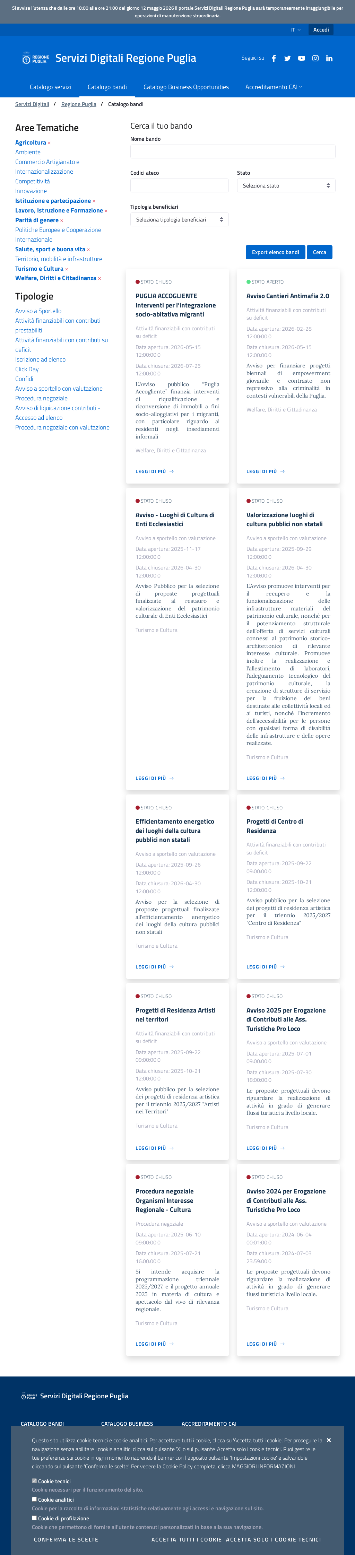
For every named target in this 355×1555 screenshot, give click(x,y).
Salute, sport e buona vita (50, 249)
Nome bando (145, 138)
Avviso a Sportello (38, 310)
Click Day (27, 369)
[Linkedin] (327, 57)
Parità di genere (37, 220)
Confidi (24, 378)
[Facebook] (271, 57)
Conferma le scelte (66, 1539)
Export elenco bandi (275, 252)
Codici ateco (144, 172)
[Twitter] (285, 57)
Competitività (32, 181)
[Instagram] (313, 57)
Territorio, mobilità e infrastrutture (58, 258)
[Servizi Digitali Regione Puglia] (113, 58)
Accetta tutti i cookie (186, 1539)
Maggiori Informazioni (263, 1466)
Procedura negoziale (41, 398)
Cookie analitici (56, 1499)
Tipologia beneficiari (154, 206)
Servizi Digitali (32, 104)
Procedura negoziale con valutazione (62, 427)
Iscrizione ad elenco (40, 359)
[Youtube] (299, 57)
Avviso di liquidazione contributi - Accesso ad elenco (58, 412)
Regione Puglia (78, 104)
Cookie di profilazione (63, 1518)
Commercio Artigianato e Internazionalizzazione (47, 166)
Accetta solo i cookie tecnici (273, 1539)
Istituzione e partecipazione (53, 200)
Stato (243, 172)
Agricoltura (30, 142)
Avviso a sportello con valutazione (59, 388)
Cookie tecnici (54, 1481)
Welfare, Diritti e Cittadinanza (55, 278)
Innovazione (31, 191)
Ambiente (28, 152)
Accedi (321, 29)
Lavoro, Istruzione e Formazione (59, 210)
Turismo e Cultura (39, 268)
